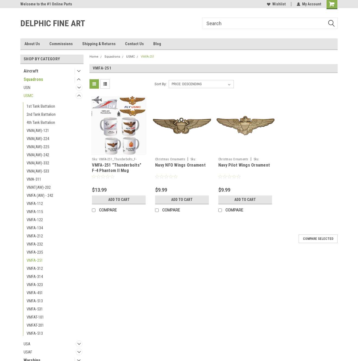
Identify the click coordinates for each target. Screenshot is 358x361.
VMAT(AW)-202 (39, 187)
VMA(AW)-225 (38, 146)
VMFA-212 (35, 236)
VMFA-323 (35, 284)
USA (27, 344)
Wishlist (276, 4)
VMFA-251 (35, 260)
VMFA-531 (35, 309)
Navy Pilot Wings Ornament (244, 165)
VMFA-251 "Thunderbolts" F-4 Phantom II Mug (116, 168)
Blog (157, 43)
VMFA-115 (35, 211)
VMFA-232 (35, 244)
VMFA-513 (35, 301)
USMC (28, 95)
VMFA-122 (35, 219)
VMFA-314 (35, 276)
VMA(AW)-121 (38, 130)
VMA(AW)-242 (38, 155)
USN (27, 87)
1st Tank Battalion (41, 106)
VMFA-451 (35, 292)
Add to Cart (119, 199)
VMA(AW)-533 (38, 171)
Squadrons (33, 79)
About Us (32, 43)
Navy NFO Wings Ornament (180, 165)
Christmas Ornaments (170, 159)
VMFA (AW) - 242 (40, 195)
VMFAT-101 (35, 317)
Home (94, 56)
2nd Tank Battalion (41, 114)
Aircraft (31, 71)
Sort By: (161, 84)
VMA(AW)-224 (38, 138)
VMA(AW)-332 (38, 163)
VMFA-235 (35, 252)
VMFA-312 (35, 268)
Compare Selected (318, 239)
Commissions (61, 43)
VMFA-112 (35, 203)
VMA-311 (34, 179)
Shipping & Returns (99, 43)
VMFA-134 (35, 228)
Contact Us (134, 43)
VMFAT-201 (35, 325)
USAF (28, 352)
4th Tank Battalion (41, 122)
